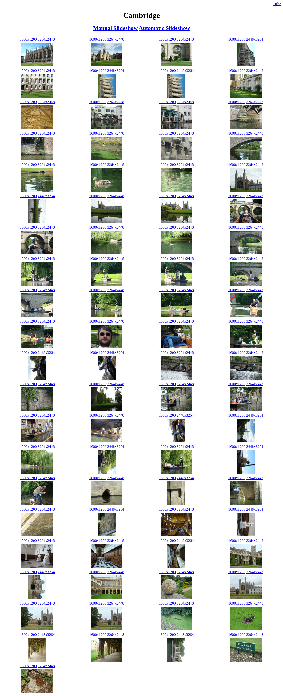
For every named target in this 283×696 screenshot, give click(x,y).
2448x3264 (254, 39)
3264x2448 (46, 39)
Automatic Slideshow (164, 28)
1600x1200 (28, 39)
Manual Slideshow (115, 28)
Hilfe (277, 4)
